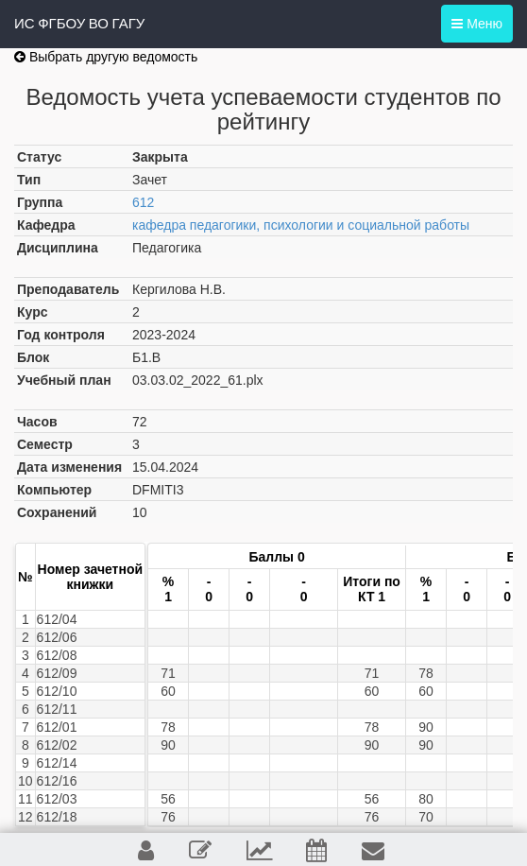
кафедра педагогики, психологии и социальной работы (300, 225)
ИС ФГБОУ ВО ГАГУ (79, 23)
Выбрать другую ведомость (105, 56)
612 (143, 202)
